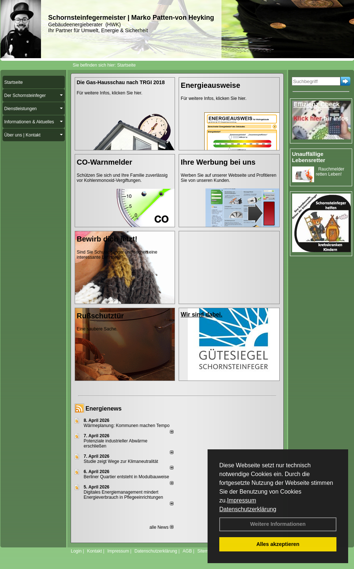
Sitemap (205, 551)
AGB (187, 551)
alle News (161, 527)
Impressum (241, 500)
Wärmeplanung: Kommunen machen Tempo (127, 425)
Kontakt (94, 551)
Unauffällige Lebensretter (308, 157)
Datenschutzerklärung (247, 509)
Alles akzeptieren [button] (277, 544)
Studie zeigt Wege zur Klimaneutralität (121, 461)
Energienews (104, 408)
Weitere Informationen (278, 524)
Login (76, 551)
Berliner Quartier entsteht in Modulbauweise (126, 476)
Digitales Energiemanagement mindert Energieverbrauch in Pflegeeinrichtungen (123, 495)
